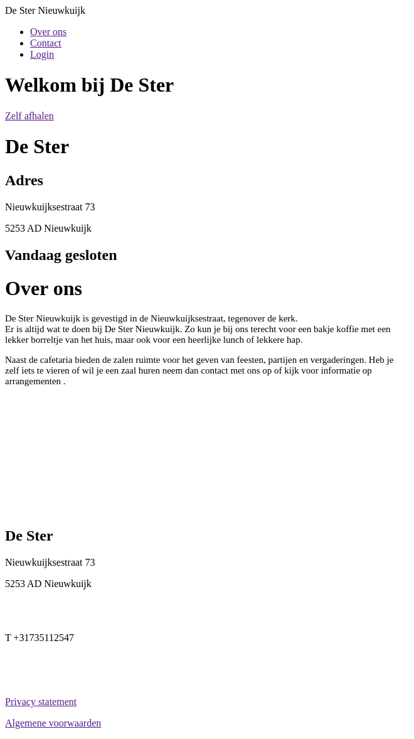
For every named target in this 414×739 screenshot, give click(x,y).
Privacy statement (41, 701)
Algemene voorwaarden (53, 723)
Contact (45, 43)
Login (42, 54)
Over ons (48, 31)
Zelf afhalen (29, 116)
